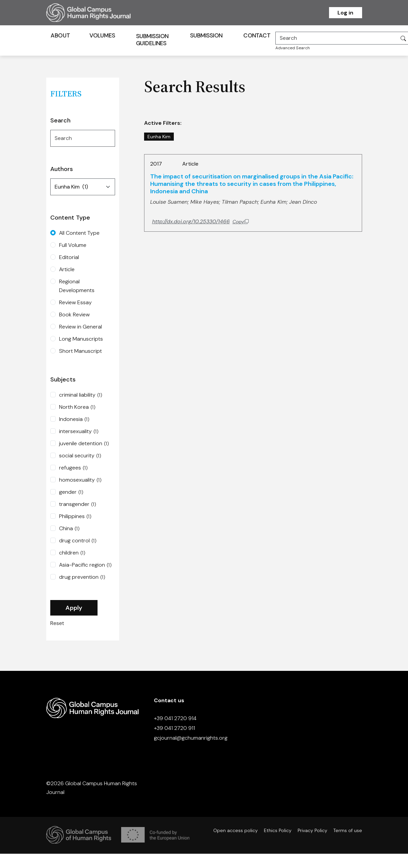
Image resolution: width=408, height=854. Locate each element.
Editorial (69, 257)
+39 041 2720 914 (175, 718)
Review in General (80, 327)
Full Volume (72, 245)
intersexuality (79, 432)
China (69, 529)
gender (71, 492)
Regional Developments (76, 286)
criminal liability (80, 395)
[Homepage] (96, 12)
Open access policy (235, 831)
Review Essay (75, 303)
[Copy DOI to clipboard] (200, 222)
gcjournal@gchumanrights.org (190, 738)
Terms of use (347, 831)
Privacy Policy (312, 831)
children (72, 553)
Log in (345, 12)
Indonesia (74, 420)
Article (67, 270)
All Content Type (79, 233)
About (60, 35)
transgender (77, 505)
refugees (73, 468)
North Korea (77, 407)
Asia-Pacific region (85, 565)
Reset (57, 623)
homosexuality (80, 480)
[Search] (336, 38)
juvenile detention (84, 444)
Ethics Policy (278, 831)
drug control (78, 541)
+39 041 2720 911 (174, 728)
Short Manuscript (80, 351)
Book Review (74, 315)
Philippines (75, 517)
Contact (256, 35)
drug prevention (82, 577)
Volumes (102, 35)
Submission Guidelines (152, 40)
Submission (206, 35)
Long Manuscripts (81, 339)
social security (80, 456)
